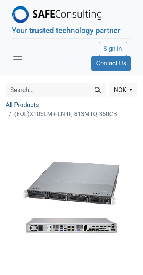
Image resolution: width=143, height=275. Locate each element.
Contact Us (111, 63)
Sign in (113, 48)
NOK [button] (120, 90)
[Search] (98, 90)
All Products (22, 104)
